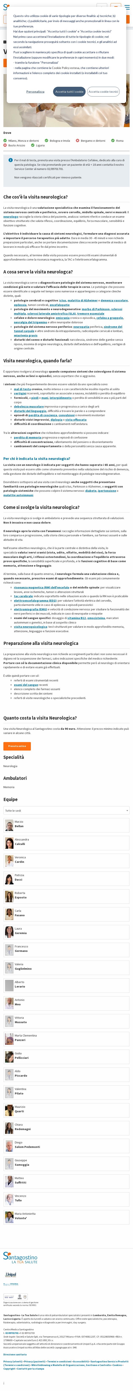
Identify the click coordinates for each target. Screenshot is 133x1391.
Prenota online (17, 746)
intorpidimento (61, 398)
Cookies (117, 1365)
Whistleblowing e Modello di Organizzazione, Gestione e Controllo (71, 1365)
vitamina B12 (76, 618)
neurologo (10, 217)
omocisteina (96, 618)
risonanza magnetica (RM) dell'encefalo (41, 587)
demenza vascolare (114, 300)
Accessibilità (81, 1361)
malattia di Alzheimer (83, 300)
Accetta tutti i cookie (69, 91)
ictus (62, 300)
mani (44, 398)
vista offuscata (75, 420)
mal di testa (22, 389)
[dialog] (66, 55)
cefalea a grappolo (109, 318)
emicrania (63, 318)
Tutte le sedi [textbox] (13, 810)
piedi (34, 398)
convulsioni (67, 415)
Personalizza (35, 91)
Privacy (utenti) (12, 1361)
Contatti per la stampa (30, 1368)
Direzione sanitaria (15, 1354)
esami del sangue (26, 685)
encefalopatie (60, 305)
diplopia (56, 420)
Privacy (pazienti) (34, 1361)
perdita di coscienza (43, 415)
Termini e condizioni (59, 1361)
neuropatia (81, 327)
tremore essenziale (90, 313)
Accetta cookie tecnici (103, 91)
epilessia (20, 305)
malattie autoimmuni (18, 495)
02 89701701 (11, 1333)
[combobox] (66, 810)
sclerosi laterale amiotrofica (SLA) (51, 313)
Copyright (9, 1368)
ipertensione (107, 491)
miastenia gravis (25, 335)
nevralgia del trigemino (30, 322)
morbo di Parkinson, (96, 309)
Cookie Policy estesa (65, 68)
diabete (90, 491)
